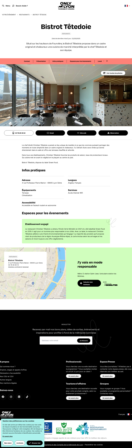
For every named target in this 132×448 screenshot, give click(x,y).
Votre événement (9, 14)
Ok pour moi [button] (34, 443)
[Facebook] (3, 397)
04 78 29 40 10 (18, 133)
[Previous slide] (104, 61)
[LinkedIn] (19, 397)
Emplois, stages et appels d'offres (13, 370)
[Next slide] (107, 61)
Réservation (113, 133)
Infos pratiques (57, 61)
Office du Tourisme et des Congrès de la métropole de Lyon (59, 445)
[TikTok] (27, 397)
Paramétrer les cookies (94, 445)
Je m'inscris (84, 341)
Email (50, 133)
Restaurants (24, 14)
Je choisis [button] (19, 443)
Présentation (41, 61)
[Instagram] (11, 397)
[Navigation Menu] (6, 6)
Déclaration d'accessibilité (10, 373)
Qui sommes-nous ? (7, 366)
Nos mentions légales (8, 383)
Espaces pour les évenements (80, 61)
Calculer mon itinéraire (86, 283)
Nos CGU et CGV (7, 376)
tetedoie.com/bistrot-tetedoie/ (18, 267)
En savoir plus (74, 376)
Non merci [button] (8, 443)
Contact (27, 61)
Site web (81, 133)
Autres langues (6, 380)
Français (125, 414)
